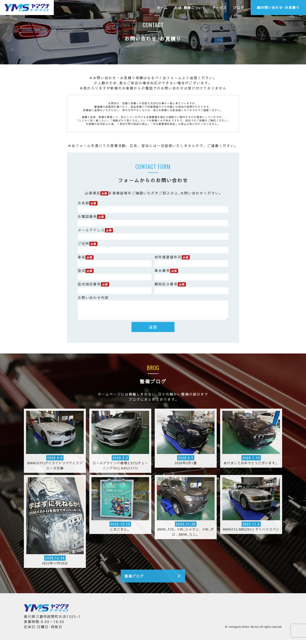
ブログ (238, 7)
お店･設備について (190, 7)
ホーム (162, 7)
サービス (219, 7)
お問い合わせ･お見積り (278, 7)
